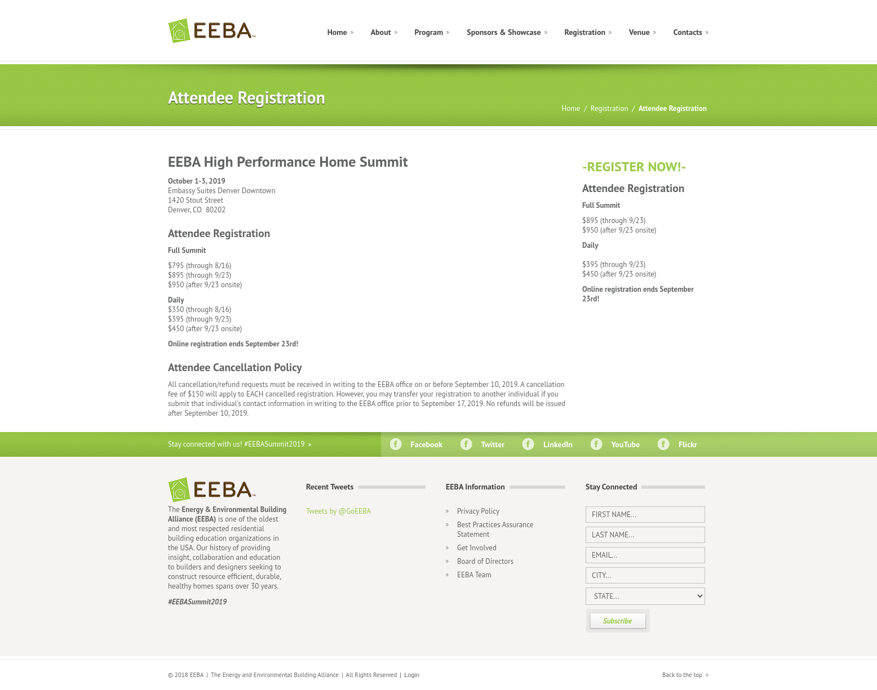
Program (429, 32)
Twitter (490, 444)
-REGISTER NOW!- (634, 166)
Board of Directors (485, 561)
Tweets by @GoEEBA (338, 511)
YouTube (624, 444)
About (381, 32)
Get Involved (477, 548)
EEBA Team (474, 575)
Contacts (688, 32)
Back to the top (682, 675)
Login (411, 674)
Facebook (425, 444)
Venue (639, 32)
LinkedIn (556, 444)
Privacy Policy (478, 511)
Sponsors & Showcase (504, 32)
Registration (585, 32)
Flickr (686, 444)
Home (337, 32)
